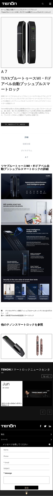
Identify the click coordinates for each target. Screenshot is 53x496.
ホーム (3, 10)
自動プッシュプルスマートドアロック (23, 10)
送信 (26, 487)
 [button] (49, 412)
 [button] (42, 412)
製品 (8, 10)
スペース (4, 439)
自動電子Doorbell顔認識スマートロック (20, 315)
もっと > (47, 376)
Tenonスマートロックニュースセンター (25, 371)
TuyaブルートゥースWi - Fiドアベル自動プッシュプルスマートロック (26, 12)
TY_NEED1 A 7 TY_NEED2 (15, 124)
